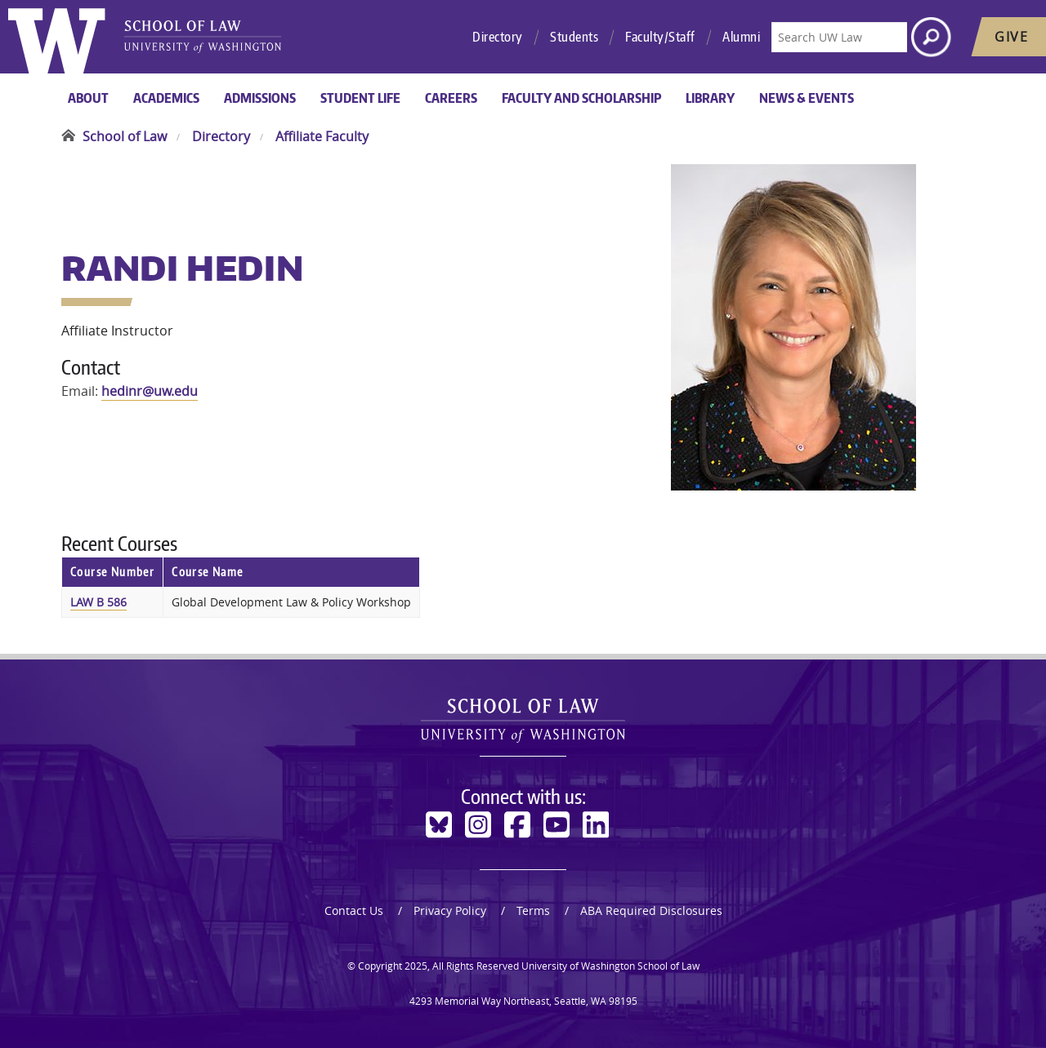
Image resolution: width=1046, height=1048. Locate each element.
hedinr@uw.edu (149, 391)
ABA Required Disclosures (651, 910)
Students (574, 37)
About (88, 98)
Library (710, 98)
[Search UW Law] (839, 37)
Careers (451, 98)
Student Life (360, 98)
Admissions (260, 98)
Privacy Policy (449, 910)
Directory (497, 37)
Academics (166, 98)
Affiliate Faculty (322, 136)
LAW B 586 (98, 602)
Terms (533, 910)
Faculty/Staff (660, 37)
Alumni (741, 37)
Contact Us (353, 910)
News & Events (806, 98)
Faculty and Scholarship (581, 98)
